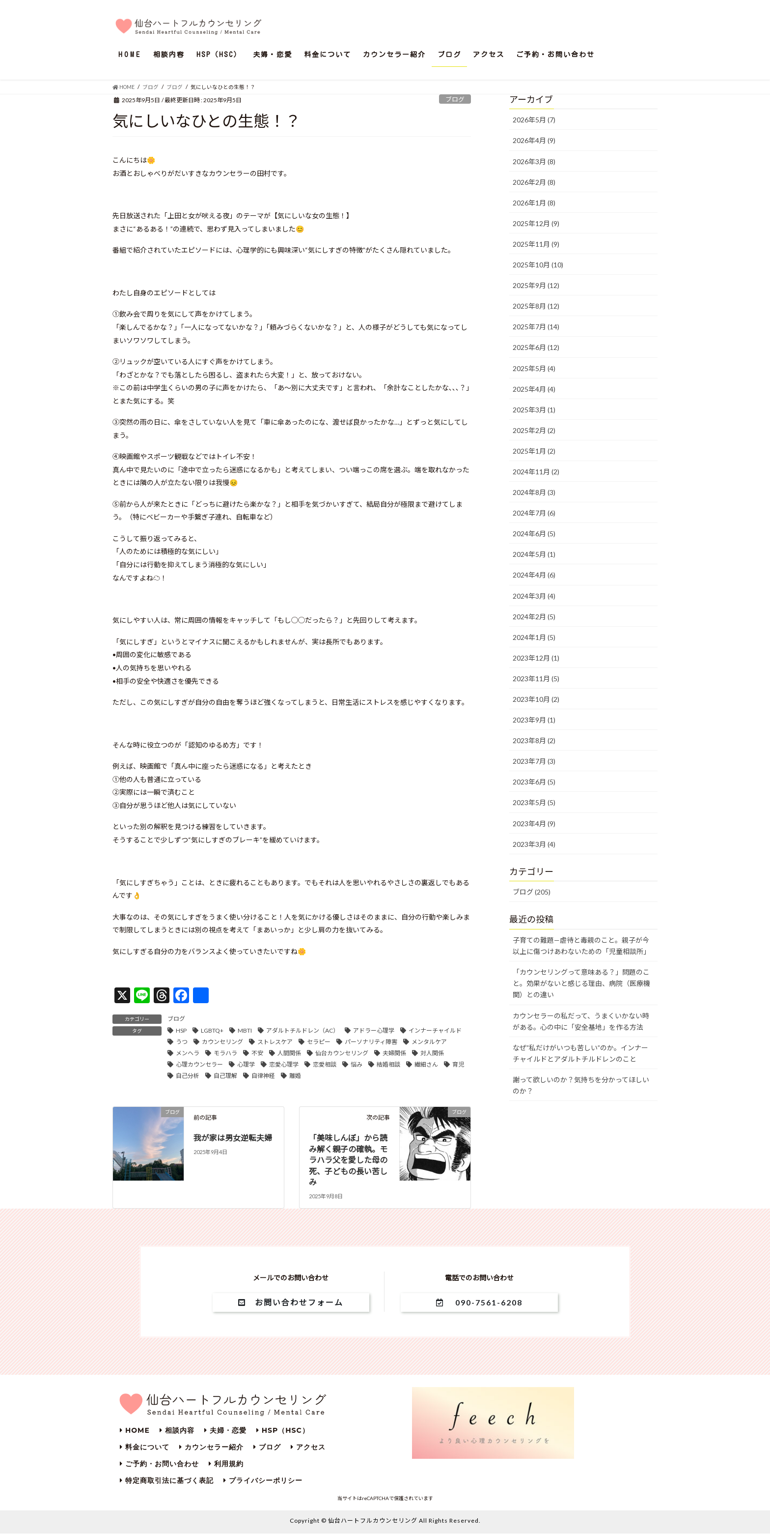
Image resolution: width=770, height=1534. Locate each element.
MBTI (245, 1030)
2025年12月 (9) (536, 223)
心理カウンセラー (199, 1064)
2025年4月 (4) (534, 389)
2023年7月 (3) (534, 761)
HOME (135, 1430)
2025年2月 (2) (534, 430)
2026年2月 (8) (534, 182)
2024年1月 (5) (534, 637)
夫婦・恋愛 (225, 1430)
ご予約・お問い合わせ (159, 1463)
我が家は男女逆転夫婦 (232, 1137)
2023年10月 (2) (536, 699)
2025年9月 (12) (536, 285)
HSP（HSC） (282, 1430)
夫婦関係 (394, 1053)
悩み (356, 1064)
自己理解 (225, 1075)
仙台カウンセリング (341, 1053)
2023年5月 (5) (534, 802)
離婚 (295, 1075)
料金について (144, 1447)
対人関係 (432, 1053)
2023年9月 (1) (534, 720)
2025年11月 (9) (536, 244)
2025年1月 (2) (534, 451)
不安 (257, 1053)
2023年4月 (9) (534, 823)
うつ (182, 1041)
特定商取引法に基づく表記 (167, 1480)
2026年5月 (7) (534, 120)
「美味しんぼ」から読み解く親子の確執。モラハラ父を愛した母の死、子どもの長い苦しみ (348, 1160)
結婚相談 (388, 1064)
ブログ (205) (531, 892)
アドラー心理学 (373, 1030)
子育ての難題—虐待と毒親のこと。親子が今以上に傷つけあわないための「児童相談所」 (581, 945)
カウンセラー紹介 (211, 1447)
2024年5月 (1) (534, 554)
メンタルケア (429, 1041)
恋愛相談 (324, 1064)
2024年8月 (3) (534, 492)
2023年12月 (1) (536, 658)
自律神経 (263, 1075)
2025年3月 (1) (534, 409)
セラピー (318, 1041)
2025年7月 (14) (536, 326)
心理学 (246, 1064)
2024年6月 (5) (534, 533)
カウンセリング (222, 1041)
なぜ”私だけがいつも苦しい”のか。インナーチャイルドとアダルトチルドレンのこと (580, 1053)
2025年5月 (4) (534, 368)
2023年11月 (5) (536, 678)
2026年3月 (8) (534, 161)
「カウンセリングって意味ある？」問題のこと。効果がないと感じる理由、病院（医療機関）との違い (581, 983)
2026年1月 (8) (534, 203)
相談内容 (177, 1430)
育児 (458, 1064)
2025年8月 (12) (536, 306)
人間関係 (289, 1053)
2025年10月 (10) (538, 264)
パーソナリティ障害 (371, 1041)
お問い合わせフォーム (290, 1302)
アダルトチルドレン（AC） (302, 1030)
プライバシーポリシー (262, 1480)
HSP (181, 1030)
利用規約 (226, 1463)
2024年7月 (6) (534, 513)
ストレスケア (275, 1041)
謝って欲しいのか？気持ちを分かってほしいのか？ (581, 1085)
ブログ (455, 99)
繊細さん (426, 1064)
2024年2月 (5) (534, 616)
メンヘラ (187, 1053)
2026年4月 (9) (534, 140)
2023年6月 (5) (534, 782)
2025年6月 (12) (536, 347)
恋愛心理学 (284, 1064)
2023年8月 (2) (534, 740)
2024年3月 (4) (534, 596)
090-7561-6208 (479, 1302)
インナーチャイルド (435, 1030)
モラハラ (225, 1053)
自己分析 (187, 1075)
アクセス (308, 1447)
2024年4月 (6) (534, 575)
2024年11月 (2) (536, 471)
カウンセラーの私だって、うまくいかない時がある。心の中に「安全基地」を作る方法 (581, 1021)
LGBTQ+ (212, 1030)
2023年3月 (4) (534, 844)
